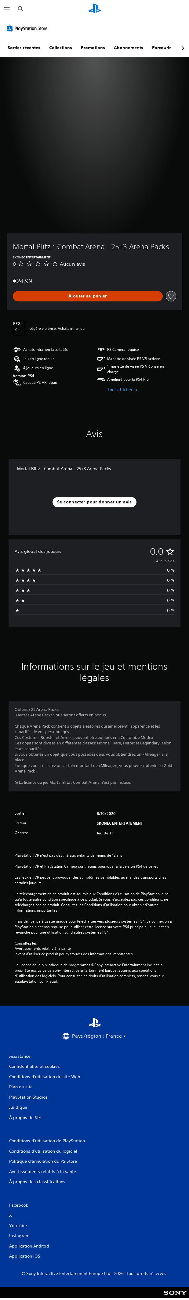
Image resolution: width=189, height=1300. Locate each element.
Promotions (93, 47)
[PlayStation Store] (28, 28)
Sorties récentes (24, 47)
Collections (60, 47)
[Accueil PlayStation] (94, 9)
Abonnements (128, 47)
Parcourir (161, 47)
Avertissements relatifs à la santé (43, 948)
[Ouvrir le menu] (7, 9)
